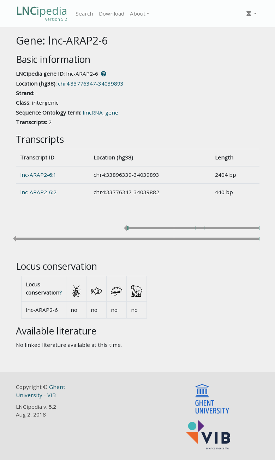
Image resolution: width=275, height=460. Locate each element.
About (137, 13)
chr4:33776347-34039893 (91, 83)
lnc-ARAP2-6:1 (38, 174)
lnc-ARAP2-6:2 (38, 192)
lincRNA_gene (100, 112)
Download (111, 13)
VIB (51, 394)
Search (84, 13)
